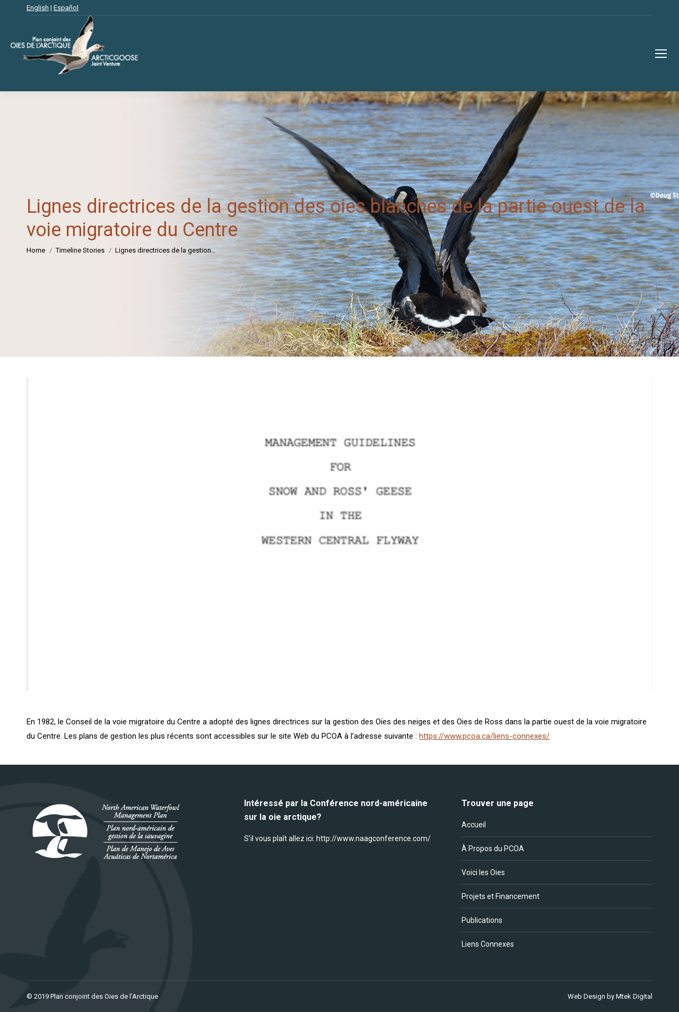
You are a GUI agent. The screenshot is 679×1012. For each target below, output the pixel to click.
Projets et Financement (500, 896)
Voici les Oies (483, 872)
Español (66, 8)
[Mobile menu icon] (661, 53)
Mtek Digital (634, 996)
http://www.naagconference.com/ (373, 838)
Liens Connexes (488, 944)
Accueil (474, 824)
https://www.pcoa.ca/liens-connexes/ (484, 736)
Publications (482, 920)
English (38, 8)
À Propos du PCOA (493, 848)
